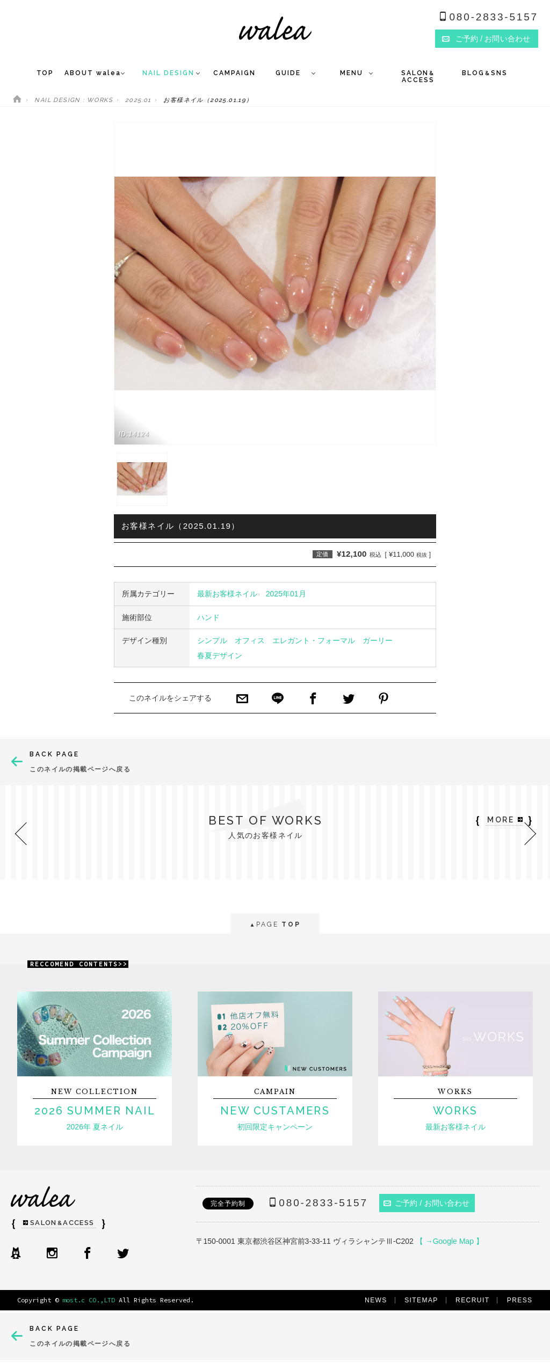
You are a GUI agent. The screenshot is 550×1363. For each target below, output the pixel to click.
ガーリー (378, 640)
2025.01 (138, 100)
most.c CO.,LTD (88, 1300)
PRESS (520, 1300)
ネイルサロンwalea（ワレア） (275, 28)
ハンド (208, 617)
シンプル (212, 640)
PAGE (274, 925)
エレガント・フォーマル (313, 640)
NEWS (376, 1300)
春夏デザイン (219, 655)
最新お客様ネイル (227, 593)
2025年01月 (286, 593)
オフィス (250, 640)
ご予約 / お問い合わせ (426, 1203)
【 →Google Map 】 (449, 1241)
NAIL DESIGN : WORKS (73, 100)
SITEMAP (421, 1300)
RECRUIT (472, 1300)
